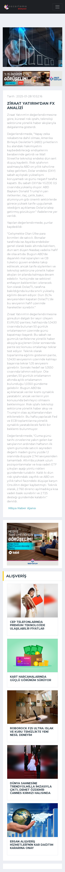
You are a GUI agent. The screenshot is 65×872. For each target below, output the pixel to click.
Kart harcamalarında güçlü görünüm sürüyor (30, 678)
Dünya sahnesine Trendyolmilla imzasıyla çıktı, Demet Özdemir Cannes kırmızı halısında (31, 788)
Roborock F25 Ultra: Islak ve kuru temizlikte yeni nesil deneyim (32, 731)
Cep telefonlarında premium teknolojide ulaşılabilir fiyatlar (27, 625)
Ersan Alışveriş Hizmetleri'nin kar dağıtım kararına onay (31, 845)
